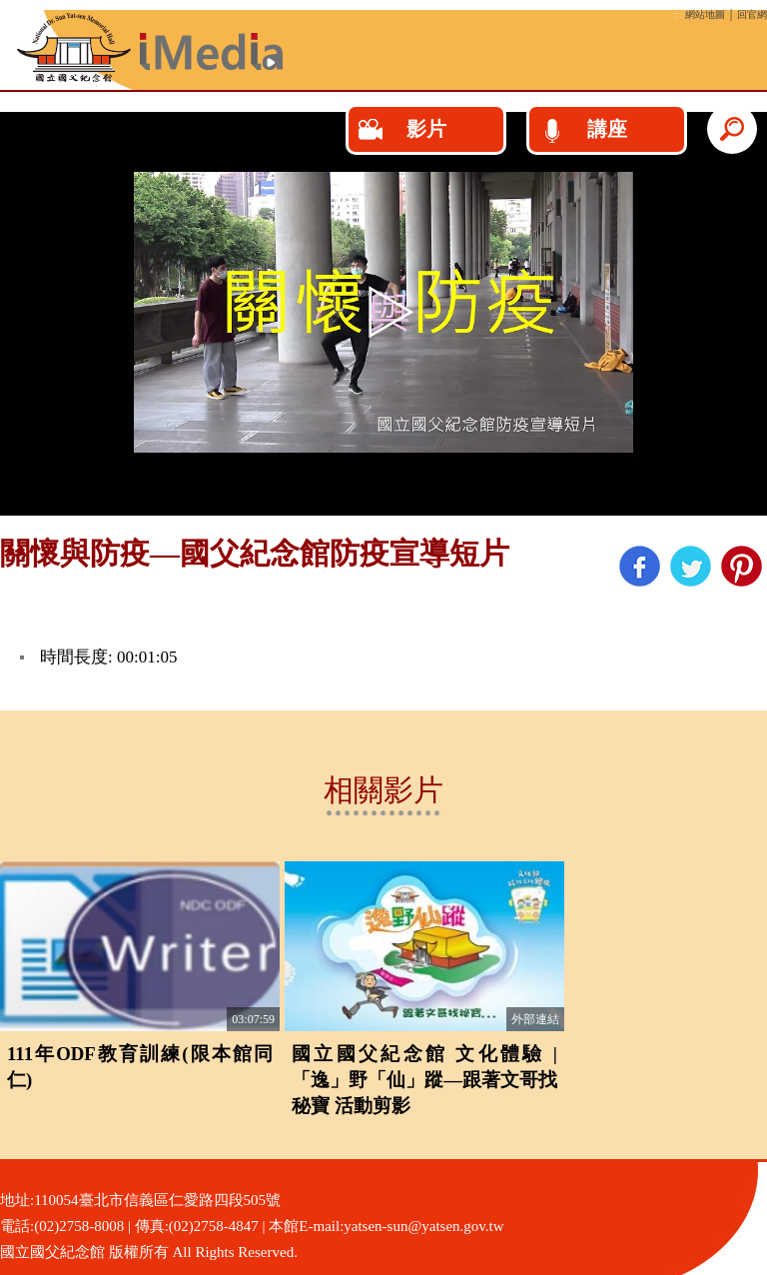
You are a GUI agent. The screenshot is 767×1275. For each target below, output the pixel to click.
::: (678, 14)
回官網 (752, 14)
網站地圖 (705, 14)
